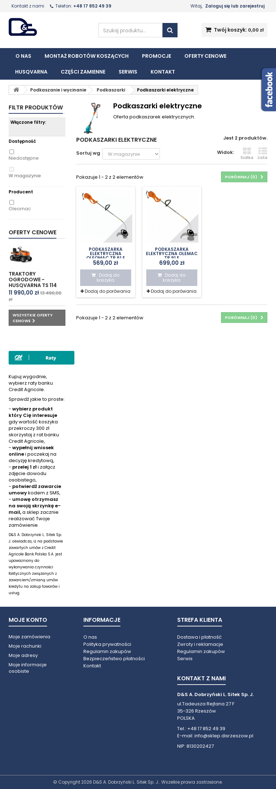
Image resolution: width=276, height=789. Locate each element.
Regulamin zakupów (107, 651)
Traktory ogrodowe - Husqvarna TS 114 (33, 279)
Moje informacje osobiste (28, 668)
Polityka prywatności (107, 644)
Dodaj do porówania (107, 291)
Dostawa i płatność (199, 637)
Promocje (156, 56)
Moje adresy (23, 655)
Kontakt (163, 71)
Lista (262, 153)
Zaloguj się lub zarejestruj (234, 6)
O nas (23, 56)
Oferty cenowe (205, 56)
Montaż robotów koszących (87, 56)
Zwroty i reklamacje (200, 644)
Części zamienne (83, 71)
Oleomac (20, 208)
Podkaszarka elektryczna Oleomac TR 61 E (105, 253)
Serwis (128, 71)
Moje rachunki (25, 646)
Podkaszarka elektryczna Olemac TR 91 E (172, 253)
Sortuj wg (88, 153)
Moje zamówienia (29, 636)
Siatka (246, 153)
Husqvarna (31, 71)
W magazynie (25, 176)
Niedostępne (24, 158)
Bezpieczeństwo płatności (114, 658)
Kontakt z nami (28, 6)
